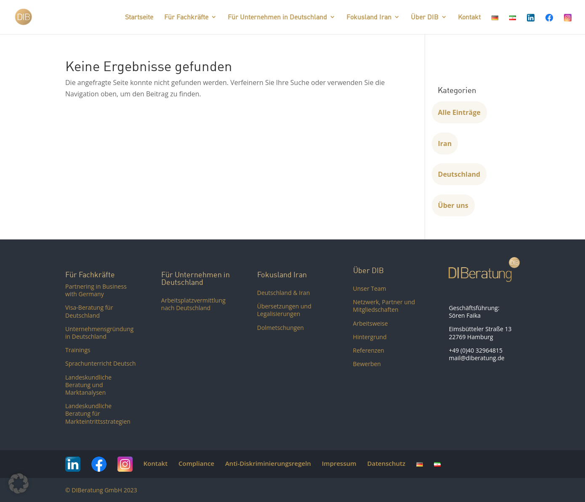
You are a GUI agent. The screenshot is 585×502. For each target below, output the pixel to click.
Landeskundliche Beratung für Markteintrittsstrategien (97, 413)
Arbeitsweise (370, 323)
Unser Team (369, 288)
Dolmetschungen (280, 328)
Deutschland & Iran (283, 293)
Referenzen (368, 350)
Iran (445, 143)
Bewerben (367, 364)
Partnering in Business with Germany (96, 290)
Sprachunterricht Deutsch (100, 363)
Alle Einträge (459, 112)
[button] (18, 483)
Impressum (339, 463)
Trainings (77, 350)
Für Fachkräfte (186, 17)
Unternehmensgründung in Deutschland (99, 332)
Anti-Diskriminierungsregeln (268, 463)
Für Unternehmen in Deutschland (277, 17)
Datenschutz (386, 463)
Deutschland (459, 174)
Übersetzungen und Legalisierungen (284, 310)
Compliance (196, 463)
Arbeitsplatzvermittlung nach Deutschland (193, 304)
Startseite (139, 17)
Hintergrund (370, 337)
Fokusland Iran (368, 17)
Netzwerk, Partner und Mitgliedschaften (384, 305)
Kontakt (469, 17)
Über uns (453, 205)
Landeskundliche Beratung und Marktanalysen (88, 384)
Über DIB (425, 17)
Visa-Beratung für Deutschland (89, 311)
